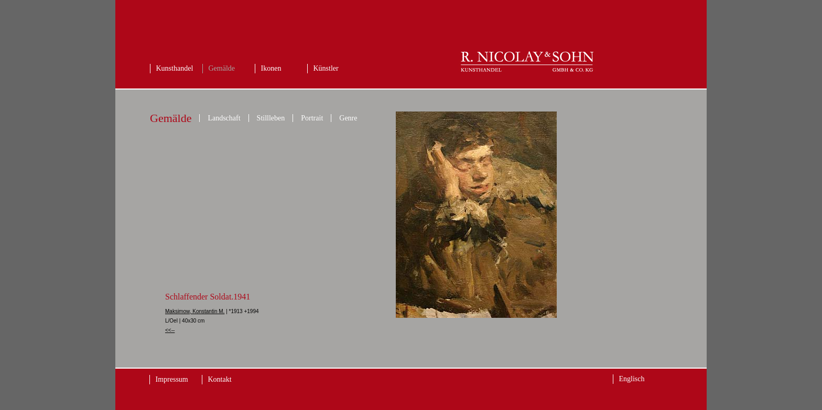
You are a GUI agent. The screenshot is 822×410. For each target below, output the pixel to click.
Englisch (632, 379)
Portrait (312, 118)
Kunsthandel (174, 68)
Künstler (326, 68)
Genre (348, 118)
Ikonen (271, 68)
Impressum (172, 379)
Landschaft (224, 118)
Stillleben (271, 118)
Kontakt (220, 379)
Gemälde (222, 68)
